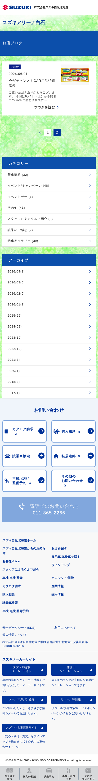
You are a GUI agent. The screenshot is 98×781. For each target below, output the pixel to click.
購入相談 (8, 594)
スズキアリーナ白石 (23, 22)
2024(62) (15, 326)
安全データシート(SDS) (18, 627)
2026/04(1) (16, 271)
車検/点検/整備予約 (15, 611)
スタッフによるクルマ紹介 (20, 569)
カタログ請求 (11, 586)
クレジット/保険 (62, 578)
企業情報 (57, 586)
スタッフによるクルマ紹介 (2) (30, 219)
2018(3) (14, 382)
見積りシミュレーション (70, 669)
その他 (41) (16, 207)
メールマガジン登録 (21, 699)
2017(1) (14, 393)
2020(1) (14, 371)
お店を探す (59, 548)
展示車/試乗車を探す (65, 557)
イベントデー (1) (20, 197)
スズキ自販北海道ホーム (19, 540)
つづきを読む (44, 107)
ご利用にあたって (63, 627)
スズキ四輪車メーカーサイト (21, 669)
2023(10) (15, 337)
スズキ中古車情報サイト (21, 727)
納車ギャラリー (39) (23, 241)
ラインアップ (60, 565)
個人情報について (14, 635)
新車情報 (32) (18, 174)
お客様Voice (11, 561)
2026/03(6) (16, 282)
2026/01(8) (16, 304)
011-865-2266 (49, 512)
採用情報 (57, 594)
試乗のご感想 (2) (20, 230)
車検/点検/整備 (12, 578)
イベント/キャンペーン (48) (28, 185)
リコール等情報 (71, 699)
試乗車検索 (10, 603)
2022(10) (15, 349)
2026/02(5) (16, 293)
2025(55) (15, 315)
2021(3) (14, 359)
